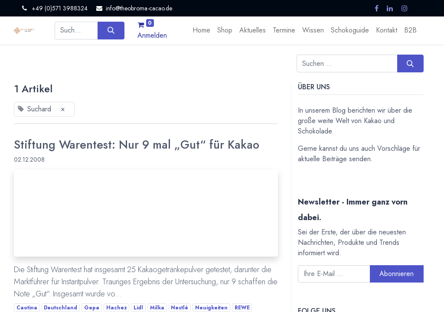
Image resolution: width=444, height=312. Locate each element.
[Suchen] (111, 30)
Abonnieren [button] (396, 274)
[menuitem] (201, 30)
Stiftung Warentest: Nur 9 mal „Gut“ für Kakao (136, 145)
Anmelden (152, 35)
